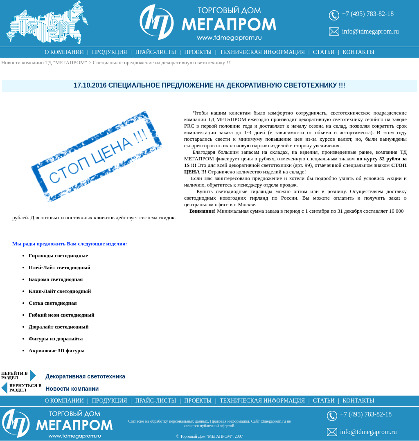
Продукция (109, 52)
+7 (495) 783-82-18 (368, 13)
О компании (64, 52)
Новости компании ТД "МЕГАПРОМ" (44, 62)
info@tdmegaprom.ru (370, 31)
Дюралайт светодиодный (58, 327)
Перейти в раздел (14, 375)
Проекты (198, 52)
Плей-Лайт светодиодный (59, 267)
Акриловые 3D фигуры (57, 350)
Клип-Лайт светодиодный (60, 291)
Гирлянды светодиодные (58, 255)
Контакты (358, 52)
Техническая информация (262, 52)
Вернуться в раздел (25, 387)
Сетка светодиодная (53, 303)
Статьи (324, 52)
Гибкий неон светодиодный (62, 315)
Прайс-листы (155, 52)
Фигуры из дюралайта (56, 338)
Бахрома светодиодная (56, 279)
